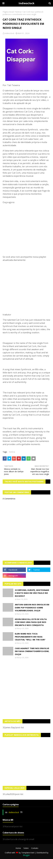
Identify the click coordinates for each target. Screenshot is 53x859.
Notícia (18, 12)
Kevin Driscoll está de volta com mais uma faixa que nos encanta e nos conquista (31, 622)
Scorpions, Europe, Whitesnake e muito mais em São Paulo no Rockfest (32, 593)
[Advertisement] (26, 689)
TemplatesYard (27, 852)
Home (18, 848)
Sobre (26, 848)
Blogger (26, 855)
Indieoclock (26, 3)
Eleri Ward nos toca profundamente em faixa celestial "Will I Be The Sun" (30, 636)
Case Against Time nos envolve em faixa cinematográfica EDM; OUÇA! (32, 651)
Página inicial (8, 12)
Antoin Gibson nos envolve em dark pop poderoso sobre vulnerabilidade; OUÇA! (32, 607)
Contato (34, 848)
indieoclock (9, 33)
